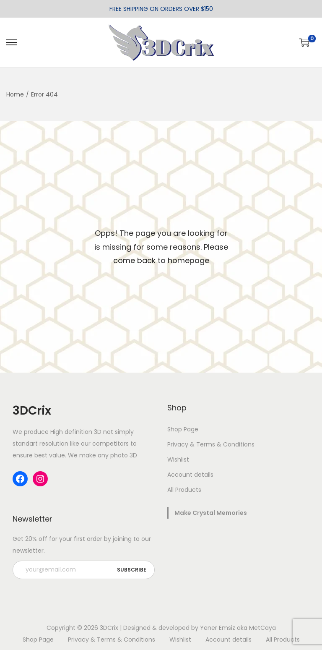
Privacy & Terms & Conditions (210, 444)
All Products (184, 490)
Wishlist (178, 459)
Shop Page (182, 429)
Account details (190, 474)
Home (15, 94)
